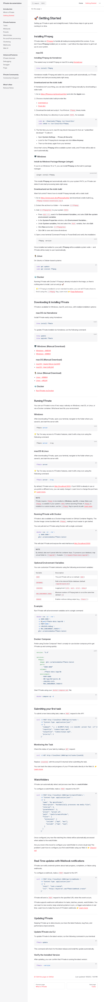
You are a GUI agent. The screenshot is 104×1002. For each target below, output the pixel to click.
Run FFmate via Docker (45, 391)
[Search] (38, 3)
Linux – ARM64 (42, 377)
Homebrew (78, 62)
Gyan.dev (42, 106)
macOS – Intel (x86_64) (45, 367)
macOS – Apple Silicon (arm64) (48, 364)
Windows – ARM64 (43, 354)
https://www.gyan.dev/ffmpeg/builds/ (55, 198)
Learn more (41, 492)
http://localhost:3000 (62, 486)
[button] (13, 9)
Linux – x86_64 (41, 381)
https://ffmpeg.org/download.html (54, 94)
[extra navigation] (100, 3)
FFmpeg (50, 41)
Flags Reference (76, 292)
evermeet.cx (43, 103)
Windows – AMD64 (43, 351)
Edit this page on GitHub (44, 977)
